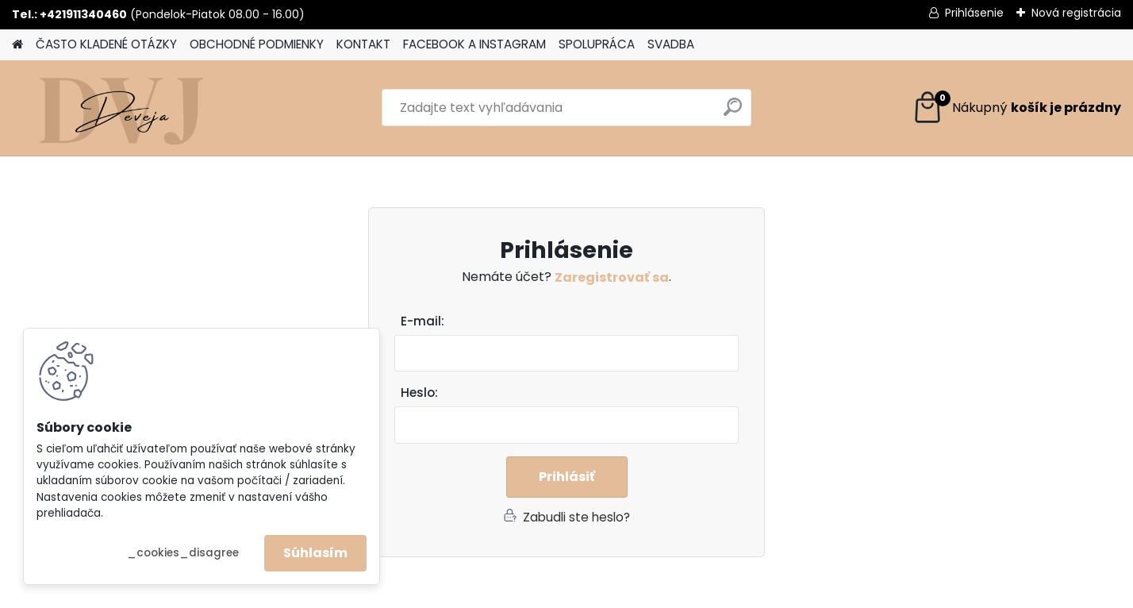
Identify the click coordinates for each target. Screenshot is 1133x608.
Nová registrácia (1076, 13)
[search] (733, 113)
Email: (573, 322)
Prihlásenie (974, 13)
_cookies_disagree (183, 552)
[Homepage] (17, 44)
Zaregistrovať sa (612, 277)
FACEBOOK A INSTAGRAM (474, 44)
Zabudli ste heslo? (576, 517)
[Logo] (121, 108)
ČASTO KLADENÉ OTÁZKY (106, 44)
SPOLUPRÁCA (597, 44)
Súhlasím (315, 553)
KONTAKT (363, 44)
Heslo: (419, 392)
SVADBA (670, 44)
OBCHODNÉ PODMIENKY (257, 44)
